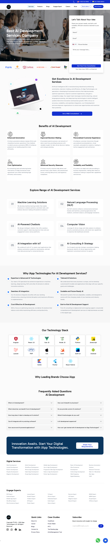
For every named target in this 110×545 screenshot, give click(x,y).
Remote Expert (72, 493)
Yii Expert (50, 493)
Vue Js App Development (50, 466)
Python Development (12, 468)
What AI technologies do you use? (68, 414)
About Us (34, 520)
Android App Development (77, 471)
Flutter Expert (30, 502)
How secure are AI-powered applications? (21, 427)
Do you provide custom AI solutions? (69, 408)
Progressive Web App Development (53, 468)
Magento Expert (72, 497)
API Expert (30, 500)
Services (31, 6)
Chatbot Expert (31, 497)
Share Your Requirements (87, 445)
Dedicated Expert (52, 497)
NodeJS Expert (31, 495)
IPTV (49, 525)
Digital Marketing (74, 475)
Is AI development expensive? (67, 420)
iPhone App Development (32, 468)
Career (33, 523)
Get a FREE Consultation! (65, 113)
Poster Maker (52, 523)
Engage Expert (57, 6)
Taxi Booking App (53, 528)
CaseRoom (51, 520)
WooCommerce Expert (13, 502)
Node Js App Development (51, 471)
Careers (68, 6)
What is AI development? (16, 402)
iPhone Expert (51, 495)
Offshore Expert (93, 500)
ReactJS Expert (72, 500)
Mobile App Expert (11, 497)
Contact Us (34, 528)
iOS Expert (71, 495)
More (75, 6)
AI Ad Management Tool (55, 531)
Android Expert (11, 495)
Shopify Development (12, 471)
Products (40, 6)
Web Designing (74, 473)
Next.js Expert (51, 502)
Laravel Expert (31, 493)
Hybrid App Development (32, 471)
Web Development (12, 464)
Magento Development (13, 473)
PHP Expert (9, 493)
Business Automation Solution (94, 465)
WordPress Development (31, 466)
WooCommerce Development (74, 467)
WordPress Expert (11, 500)
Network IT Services (94, 468)
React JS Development (76, 464)
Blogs (48, 6)
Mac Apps (91, 473)
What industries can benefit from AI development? (24, 408)
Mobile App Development (50, 464)
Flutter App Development (50, 473)
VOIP (90, 475)
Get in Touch (98, 6)
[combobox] (75, 44)
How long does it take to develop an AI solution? (23, 414)
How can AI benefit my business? (68, 402)
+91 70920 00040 (99, 1)
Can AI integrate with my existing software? (22, 420)
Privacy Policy (35, 531)
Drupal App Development (32, 473)
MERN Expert (92, 495)
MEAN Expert (92, 493)
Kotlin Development (30, 464)
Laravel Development (12, 466)
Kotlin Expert (51, 500)
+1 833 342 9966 (84, 1)
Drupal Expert (92, 497)
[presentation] (81, 60)
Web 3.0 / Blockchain (94, 471)
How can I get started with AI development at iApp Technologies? (78, 427)
